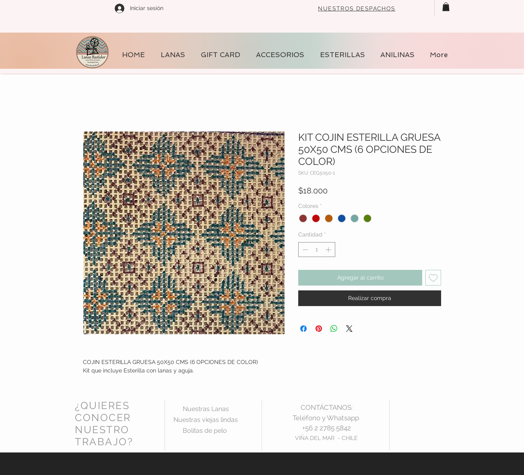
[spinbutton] (316, 250)
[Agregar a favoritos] (433, 278)
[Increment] (329, 250)
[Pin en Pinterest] (319, 328)
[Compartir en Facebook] (303, 328)
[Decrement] (304, 250)
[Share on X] (349, 328)
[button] (446, 6)
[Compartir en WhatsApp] (334, 328)
